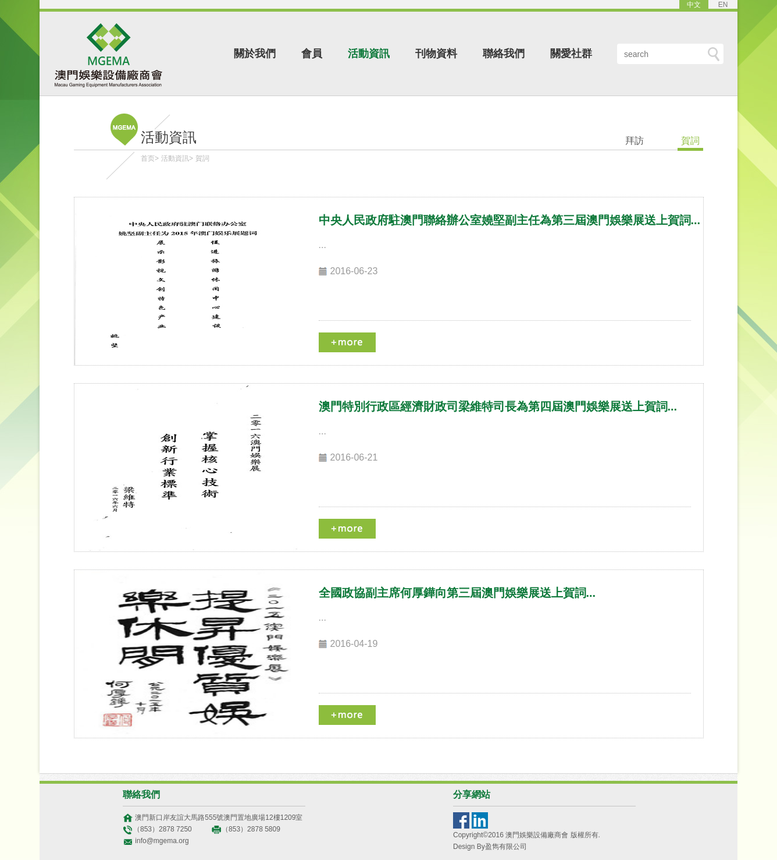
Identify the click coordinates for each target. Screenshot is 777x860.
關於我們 (255, 53)
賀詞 (202, 158)
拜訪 (634, 141)
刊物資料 (436, 53)
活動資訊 (369, 53)
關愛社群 (571, 53)
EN (723, 5)
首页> (150, 158)
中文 (694, 5)
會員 (311, 53)
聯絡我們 (504, 53)
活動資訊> (177, 158)
